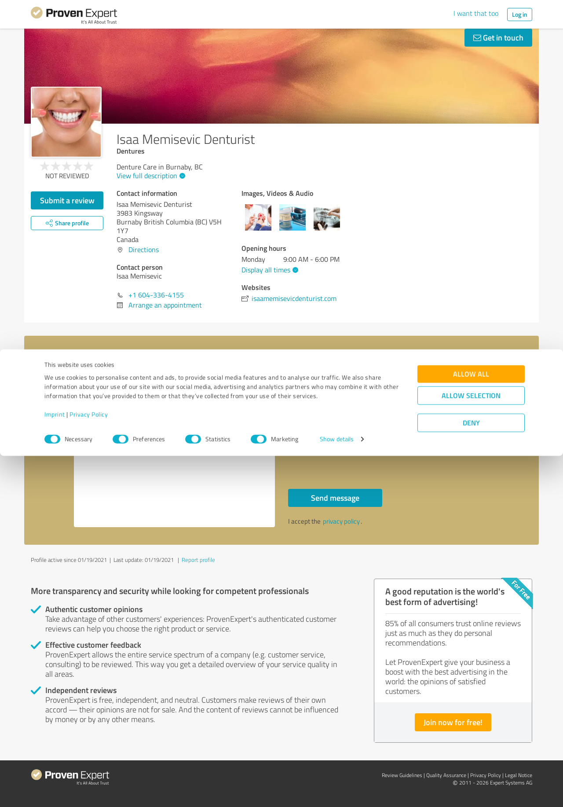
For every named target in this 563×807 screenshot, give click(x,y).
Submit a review (67, 200)
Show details (337, 790)
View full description (150, 175)
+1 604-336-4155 (156, 295)
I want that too (475, 13)
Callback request (326, 436)
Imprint (54, 766)
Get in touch (498, 37)
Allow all (471, 725)
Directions (143, 249)
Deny (471, 774)
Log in (519, 14)
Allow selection (471, 747)
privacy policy (341, 521)
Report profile (198, 560)
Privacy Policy (88, 766)
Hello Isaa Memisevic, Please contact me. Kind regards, (174, 451)
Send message (335, 497)
